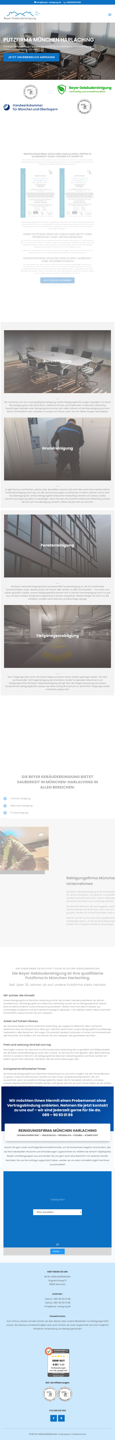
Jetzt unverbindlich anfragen (32, 57)
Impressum (65, 1434)
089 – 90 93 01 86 (57, 1117)
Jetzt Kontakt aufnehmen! (57, 264)
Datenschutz (79, 1434)
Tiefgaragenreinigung (57, 634)
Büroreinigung (57, 362)
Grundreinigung (58, 447)
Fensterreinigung (57, 546)
